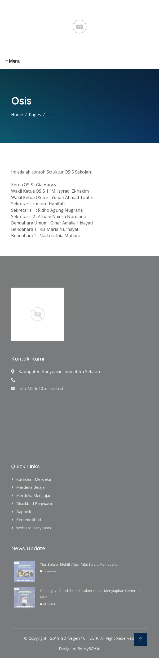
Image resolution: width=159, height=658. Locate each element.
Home (17, 115)
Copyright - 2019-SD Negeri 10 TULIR (63, 638)
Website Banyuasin (33, 527)
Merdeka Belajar (31, 487)
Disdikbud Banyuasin (34, 503)
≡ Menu (12, 61)
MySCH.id (91, 648)
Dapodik (23, 511)
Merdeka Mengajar (33, 495)
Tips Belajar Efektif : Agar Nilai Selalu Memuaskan (80, 564)
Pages (35, 115)
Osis (51, 115)
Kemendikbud (28, 519)
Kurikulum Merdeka (33, 479)
